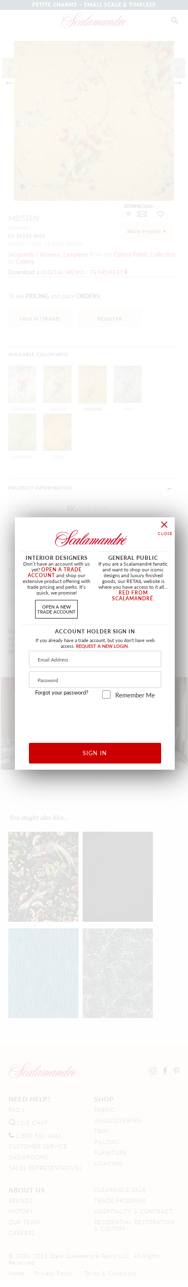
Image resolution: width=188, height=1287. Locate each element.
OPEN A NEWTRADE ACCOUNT (56, 608)
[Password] (95, 679)
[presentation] (95, 718)
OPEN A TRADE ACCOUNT (55, 572)
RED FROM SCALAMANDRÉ (132, 595)
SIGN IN (95, 753)
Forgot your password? (61, 692)
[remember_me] (106, 694)
